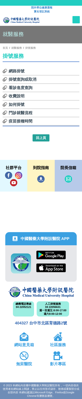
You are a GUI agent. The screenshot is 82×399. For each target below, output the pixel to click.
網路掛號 (16, 71)
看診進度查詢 (20, 88)
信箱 (68, 179)
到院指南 (41, 179)
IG (18, 175)
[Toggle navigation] (76, 19)
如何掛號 (16, 104)
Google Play (51, 255)
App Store (51, 267)
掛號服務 (30, 47)
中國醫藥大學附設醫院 (41, 292)
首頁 (5, 47)
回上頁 (41, 138)
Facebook (8, 175)
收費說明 (16, 96)
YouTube (13, 182)
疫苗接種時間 (20, 121)
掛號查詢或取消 (22, 79)
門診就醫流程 (20, 113)
